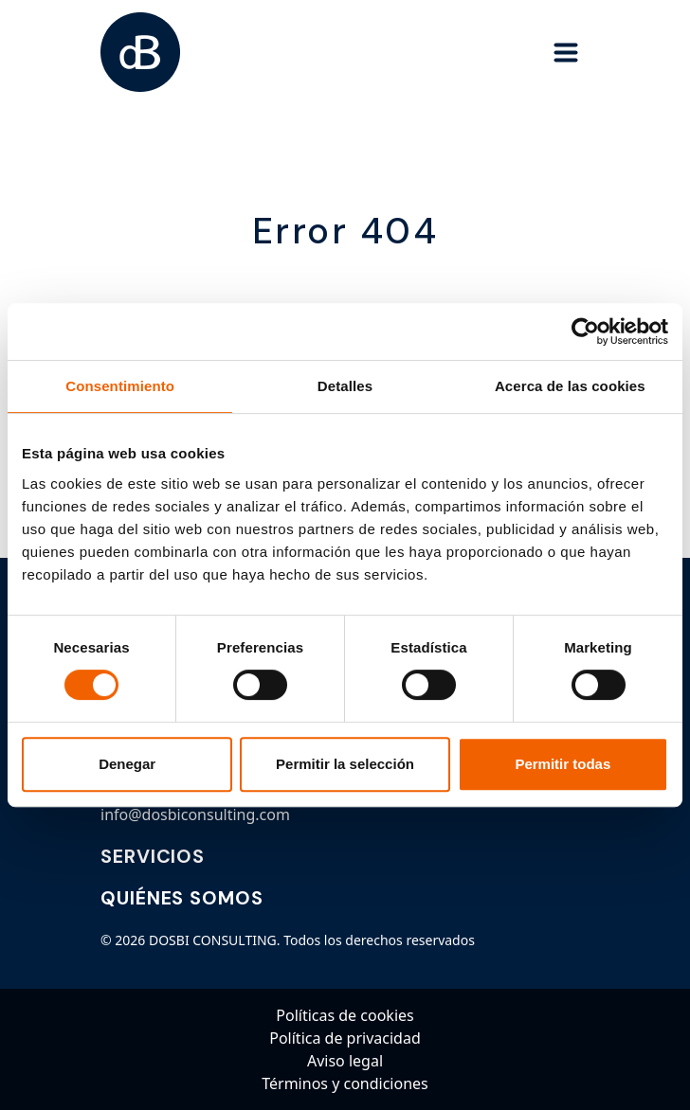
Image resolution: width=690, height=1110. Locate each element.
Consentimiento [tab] (119, 386)
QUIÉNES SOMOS (181, 897)
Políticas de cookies (344, 1015)
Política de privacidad (345, 1038)
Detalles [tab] (345, 386)
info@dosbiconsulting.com (195, 814)
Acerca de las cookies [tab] (570, 386)
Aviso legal (345, 1060)
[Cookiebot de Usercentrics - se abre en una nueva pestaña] (585, 331)
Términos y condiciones (345, 1083)
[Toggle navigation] (566, 52)
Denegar (127, 764)
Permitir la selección (345, 764)
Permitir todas (562, 764)
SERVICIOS (152, 856)
